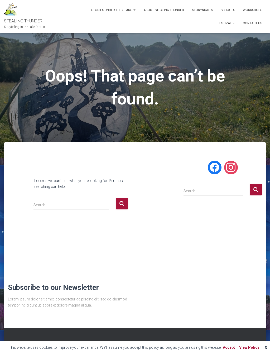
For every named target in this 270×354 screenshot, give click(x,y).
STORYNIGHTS (202, 10)
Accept (229, 347)
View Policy (249, 347)
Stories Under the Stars (113, 10)
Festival (226, 23)
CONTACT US (252, 23)
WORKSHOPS (252, 10)
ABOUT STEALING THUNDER (163, 10)
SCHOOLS (228, 10)
